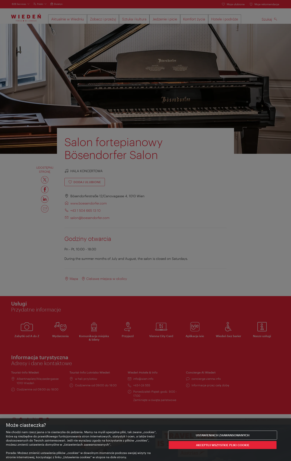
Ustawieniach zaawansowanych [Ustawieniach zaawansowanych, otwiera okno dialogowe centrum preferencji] (222, 435)
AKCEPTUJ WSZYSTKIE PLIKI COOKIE (222, 445)
